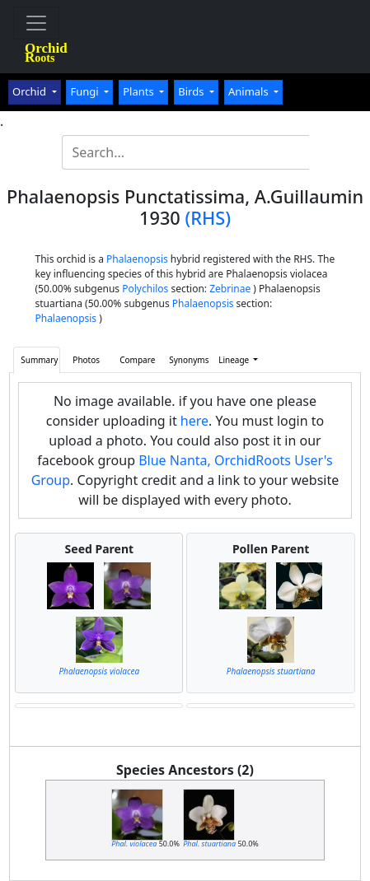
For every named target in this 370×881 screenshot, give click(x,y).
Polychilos (145, 289)
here (194, 421)
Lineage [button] (234, 360)
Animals (249, 91)
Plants (140, 91)
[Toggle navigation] (36, 23)
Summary (39, 360)
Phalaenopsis (137, 259)
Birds (192, 91)
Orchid (30, 91)
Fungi (85, 91)
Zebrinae (230, 289)
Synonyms (188, 360)
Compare (137, 360)
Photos (86, 360)
